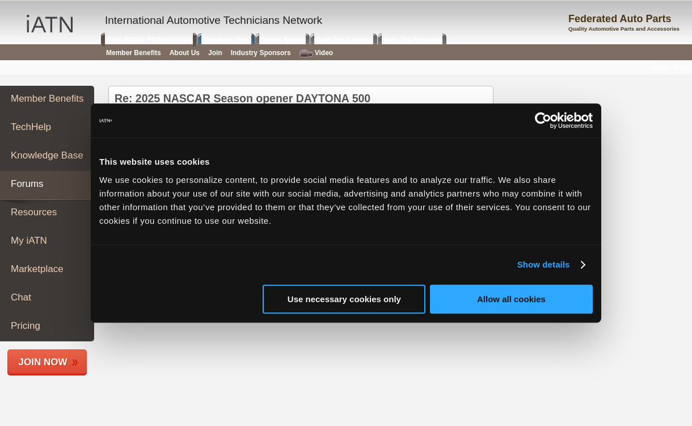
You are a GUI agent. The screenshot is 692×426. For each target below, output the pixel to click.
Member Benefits (47, 98)
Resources (34, 212)
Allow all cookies (511, 299)
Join (215, 53)
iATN (50, 23)
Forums (27, 183)
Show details (543, 264)
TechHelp (31, 127)
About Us (185, 53)
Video (316, 53)
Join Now (43, 362)
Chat (21, 297)
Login (659, 67)
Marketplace (37, 269)
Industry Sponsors (261, 53)
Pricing (25, 325)
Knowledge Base (47, 155)
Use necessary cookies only (344, 299)
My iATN (29, 240)
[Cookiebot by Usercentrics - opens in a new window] (543, 120)
